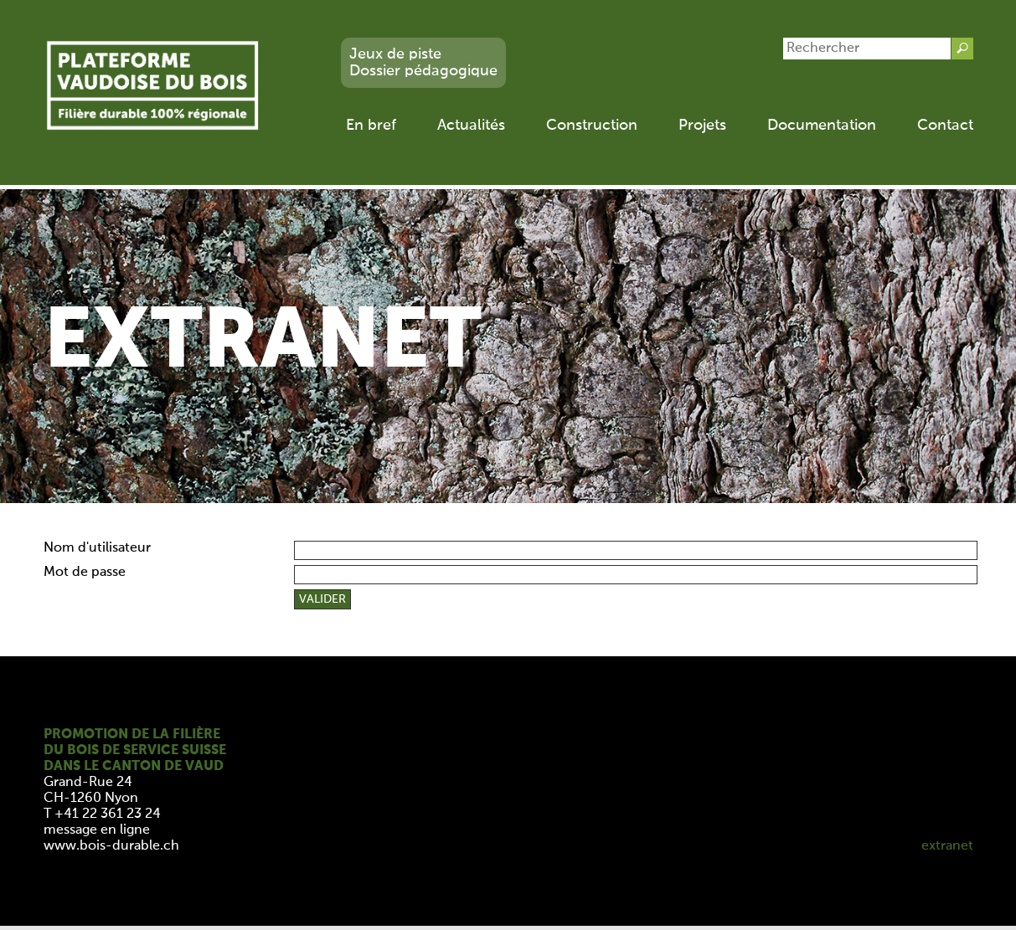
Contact (945, 125)
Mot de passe (85, 572)
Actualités (471, 125)
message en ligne (97, 830)
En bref (371, 125)
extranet (947, 846)
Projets (702, 125)
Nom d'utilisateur (97, 548)
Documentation (821, 125)
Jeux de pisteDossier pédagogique (423, 63)
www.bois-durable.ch (111, 846)
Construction (591, 125)
